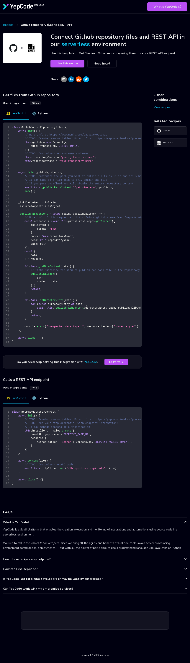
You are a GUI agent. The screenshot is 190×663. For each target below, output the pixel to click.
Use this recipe (67, 63)
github (35, 103)
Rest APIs (165, 142)
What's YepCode (167, 7)
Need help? (102, 64)
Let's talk (116, 362)
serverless (75, 44)
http (34, 387)
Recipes (8, 25)
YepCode (90, 362)
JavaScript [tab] (16, 113)
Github (163, 131)
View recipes (162, 107)
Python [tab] (40, 113)
